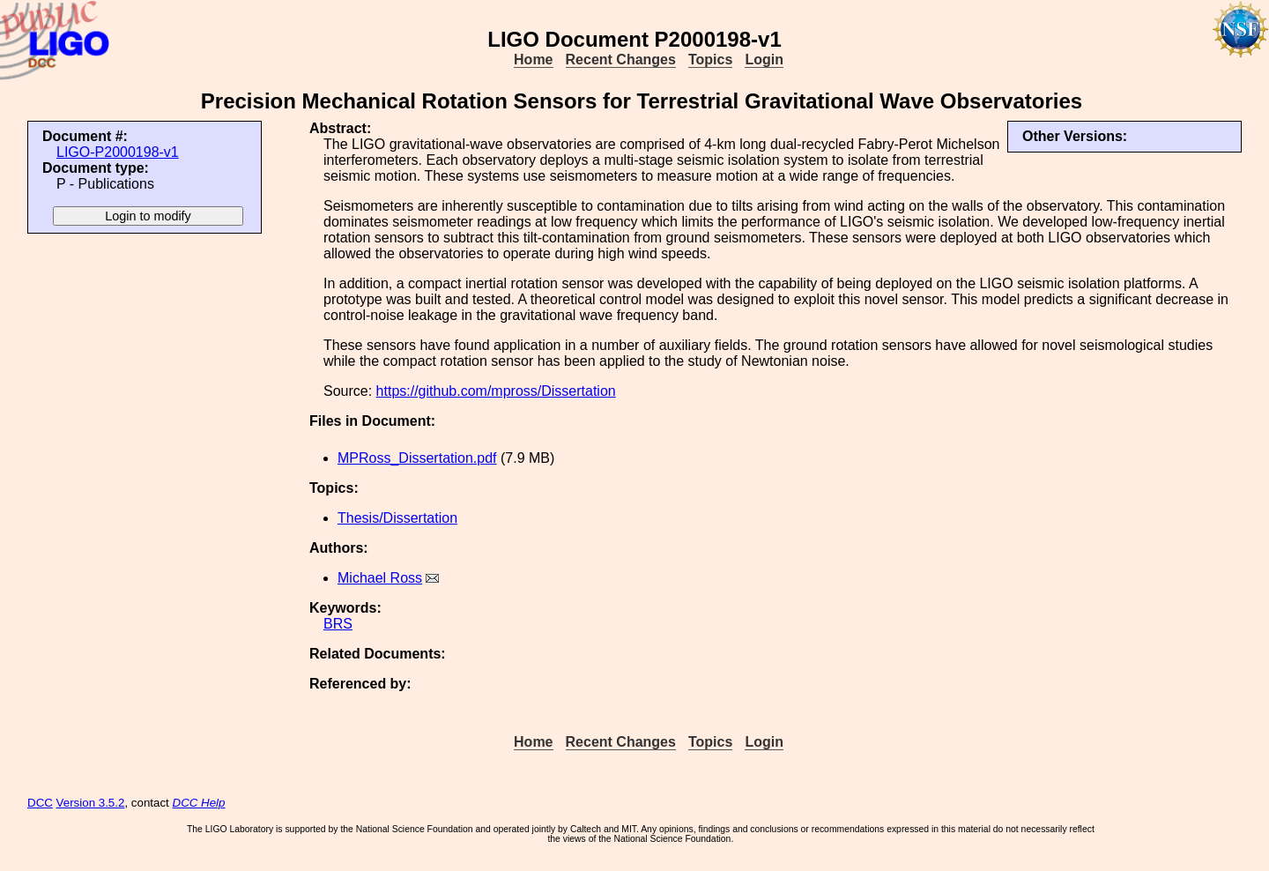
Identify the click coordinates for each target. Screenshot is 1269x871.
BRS (337, 623)
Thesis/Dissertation (397, 517)
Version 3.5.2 (90, 802)
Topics (710, 59)
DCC (40, 802)
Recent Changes (621, 59)
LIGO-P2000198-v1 (117, 152)
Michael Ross (380, 577)
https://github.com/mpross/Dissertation (496, 390)
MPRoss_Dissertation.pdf (417, 457)
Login (764, 59)
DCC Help (199, 802)
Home (533, 59)
